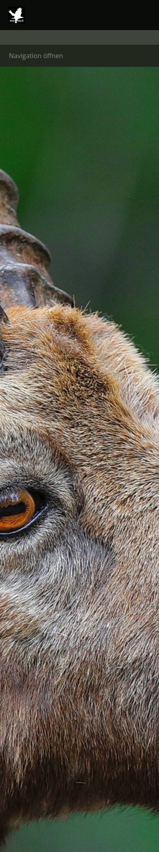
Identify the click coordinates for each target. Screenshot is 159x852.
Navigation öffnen (36, 55)
